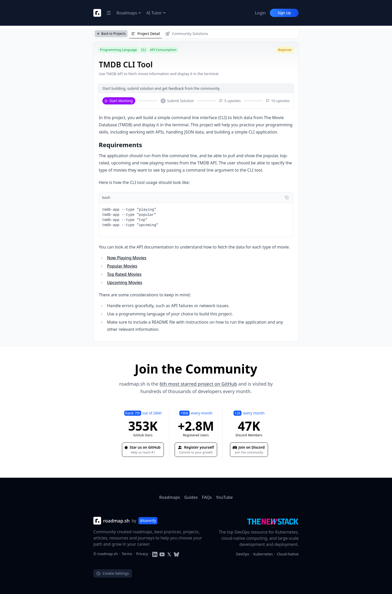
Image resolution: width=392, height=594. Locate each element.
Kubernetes (263, 554)
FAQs (207, 497)
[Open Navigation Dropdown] (108, 12)
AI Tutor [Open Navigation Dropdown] (156, 13)
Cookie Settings (112, 573)
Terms (127, 553)
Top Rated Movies (124, 274)
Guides (191, 497)
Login (260, 13)
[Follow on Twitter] (169, 553)
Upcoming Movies (124, 282)
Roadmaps (169, 497)
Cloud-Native (288, 554)
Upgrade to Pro (189, 13)
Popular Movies (122, 266)
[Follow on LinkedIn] (154, 553)
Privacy (142, 553)
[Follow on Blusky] (176, 553)
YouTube (224, 497)
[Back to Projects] (111, 33)
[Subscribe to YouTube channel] (162, 553)
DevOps (242, 554)
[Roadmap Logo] (97, 13)
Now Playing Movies (126, 258)
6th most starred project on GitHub (198, 384)
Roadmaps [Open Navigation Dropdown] (129, 13)
